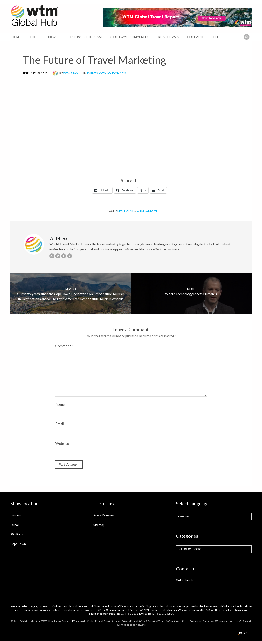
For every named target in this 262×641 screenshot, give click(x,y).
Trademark (79, 621)
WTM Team (70, 73)
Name (60, 404)
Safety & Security (147, 621)
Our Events (196, 37)
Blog (32, 37)
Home (16, 37)
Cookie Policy (94, 621)
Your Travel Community (129, 37)
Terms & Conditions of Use (173, 621)
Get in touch (184, 580)
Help (216, 37)
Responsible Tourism (85, 37)
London (15, 515)
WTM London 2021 (112, 73)
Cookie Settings (111, 621)
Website (62, 443)
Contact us (195, 621)
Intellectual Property (60, 621)
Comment (64, 346)
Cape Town (18, 544)
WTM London (147, 210)
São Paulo (17, 534)
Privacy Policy (129, 621)
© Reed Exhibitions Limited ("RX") (29, 621)
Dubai (14, 525)
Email (59, 423)
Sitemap (99, 525)
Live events (126, 210)
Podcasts (52, 37)
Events (92, 73)
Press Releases (167, 37)
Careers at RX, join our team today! (222, 621)
